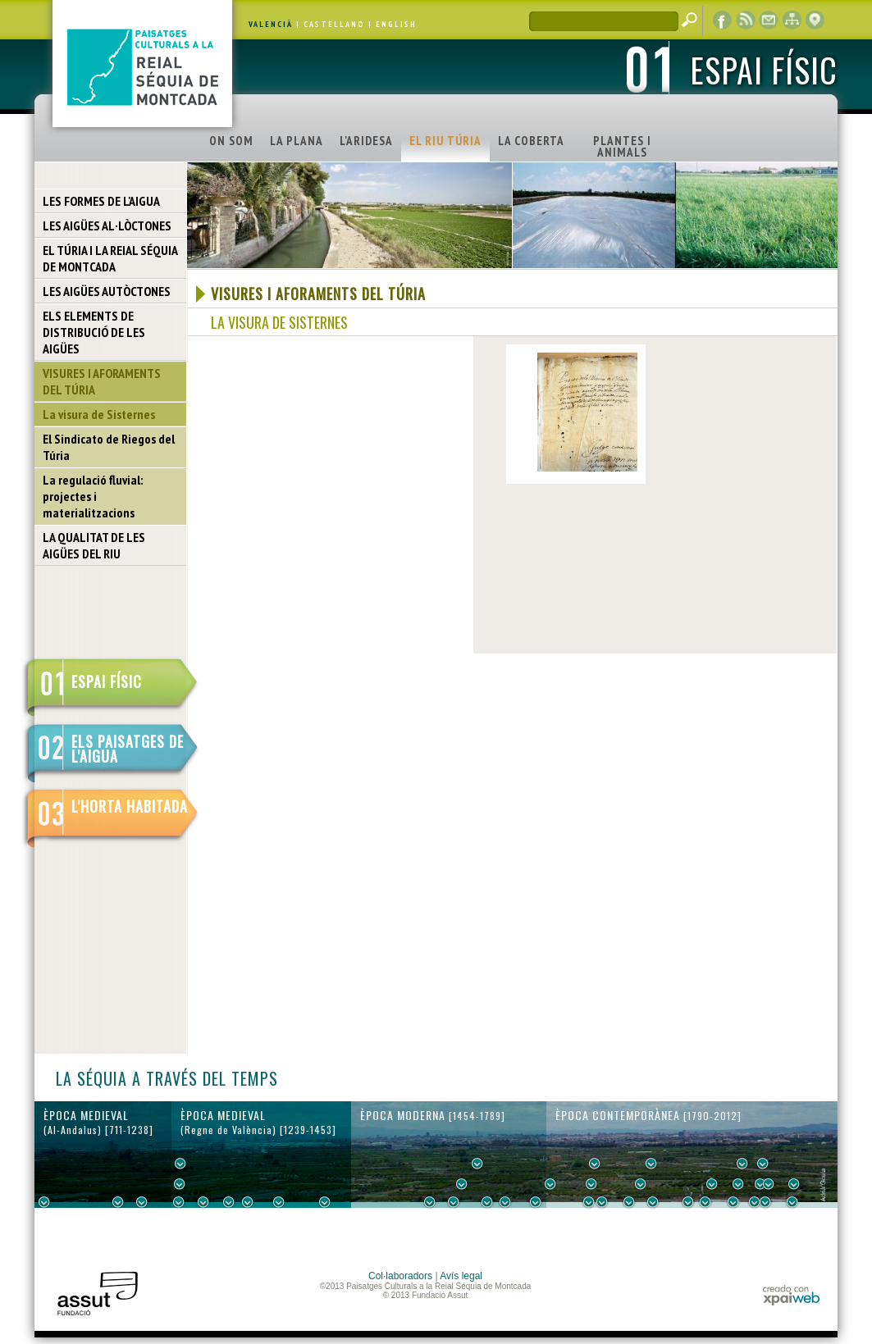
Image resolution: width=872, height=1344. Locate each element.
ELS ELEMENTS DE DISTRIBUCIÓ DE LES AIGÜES (94, 332)
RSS (746, 20)
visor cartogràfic (814, 20)
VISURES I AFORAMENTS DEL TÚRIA (102, 381)
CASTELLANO (334, 24)
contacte (768, 20)
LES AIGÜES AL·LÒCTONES (107, 225)
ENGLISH (396, 24)
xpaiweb (791, 1295)
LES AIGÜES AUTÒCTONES (107, 291)
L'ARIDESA (366, 140)
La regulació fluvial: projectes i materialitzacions (93, 496)
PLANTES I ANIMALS (622, 146)
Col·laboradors (400, 1276)
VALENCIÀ (271, 24)
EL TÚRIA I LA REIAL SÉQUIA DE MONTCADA (110, 258)
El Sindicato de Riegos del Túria (109, 447)
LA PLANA (296, 140)
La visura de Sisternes (99, 414)
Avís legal (461, 1276)
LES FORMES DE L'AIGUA (101, 201)
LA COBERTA (531, 140)
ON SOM (231, 140)
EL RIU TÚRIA (445, 140)
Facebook (723, 20)
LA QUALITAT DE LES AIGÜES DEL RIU (94, 545)
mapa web (791, 20)
